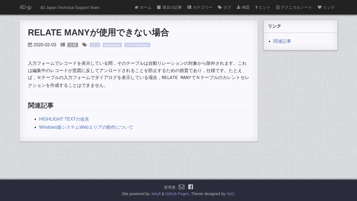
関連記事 (282, 41)
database (112, 45)
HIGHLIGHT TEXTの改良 (64, 118)
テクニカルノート (294, 7)
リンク (326, 7)
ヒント (263, 7)
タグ (224, 7)
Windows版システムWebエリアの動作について (86, 126)
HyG (230, 194)
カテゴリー (199, 7)
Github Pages (177, 194)
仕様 (73, 45)
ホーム (143, 7)
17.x (95, 45)
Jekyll (156, 194)
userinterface (137, 45)
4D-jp (26, 7)
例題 (243, 7)
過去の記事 (169, 7)
